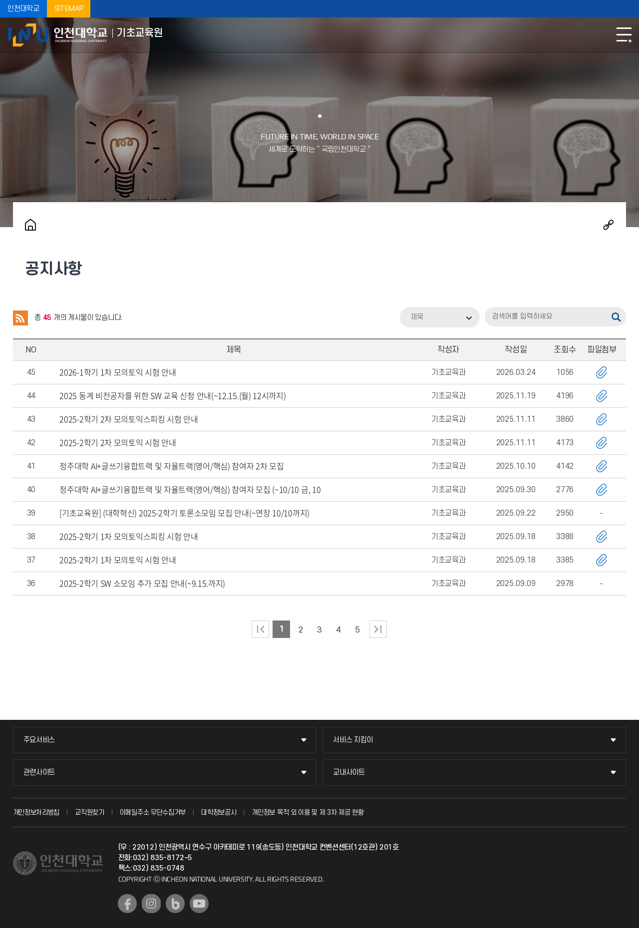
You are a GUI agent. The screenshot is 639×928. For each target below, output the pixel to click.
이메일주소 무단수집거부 (153, 812)
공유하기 (608, 224)
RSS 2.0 (20, 317)
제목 (416, 317)
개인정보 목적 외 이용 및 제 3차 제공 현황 (308, 812)
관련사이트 (39, 772)
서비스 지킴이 (353, 740)
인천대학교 (23, 8)
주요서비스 (39, 740)
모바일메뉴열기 (624, 34)
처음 (260, 629)
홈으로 (30, 225)
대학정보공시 (218, 812)
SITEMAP (68, 8)
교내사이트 (349, 772)
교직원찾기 (89, 812)
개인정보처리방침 (36, 812)
